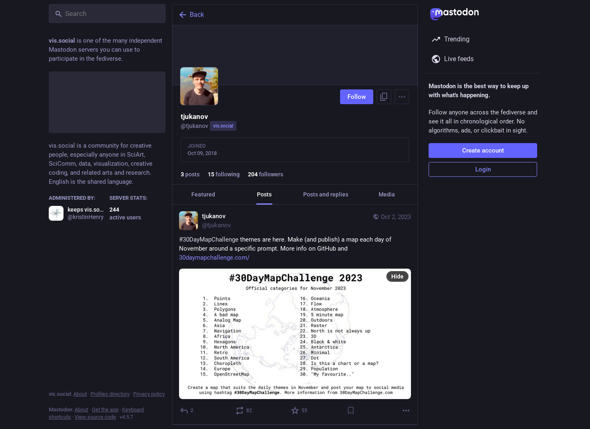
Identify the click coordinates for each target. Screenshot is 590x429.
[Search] (107, 13)
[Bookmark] (351, 410)
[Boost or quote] (244, 410)
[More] (406, 410)
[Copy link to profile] (384, 96)
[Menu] (402, 96)
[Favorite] (299, 410)
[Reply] (187, 410)
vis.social (223, 126)
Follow (356, 96)
